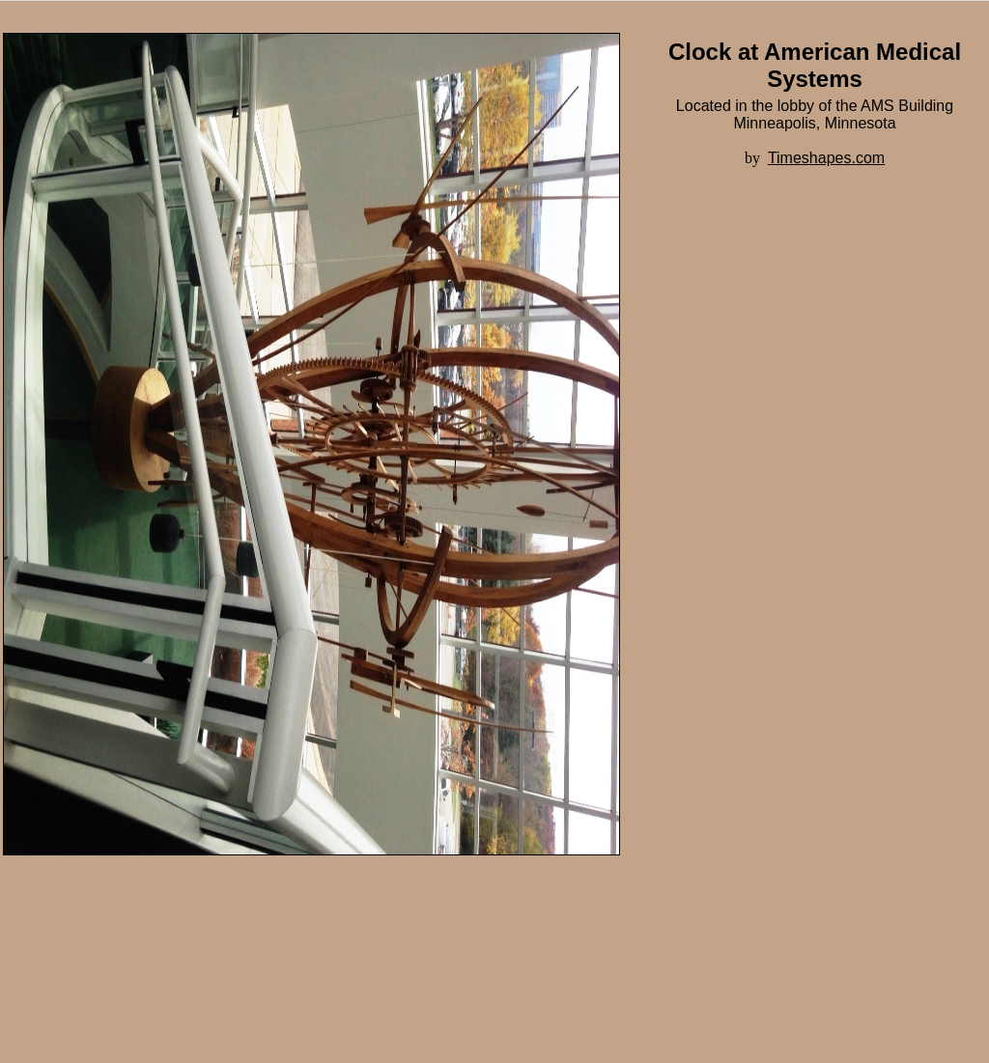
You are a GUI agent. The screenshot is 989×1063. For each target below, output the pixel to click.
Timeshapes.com (826, 158)
